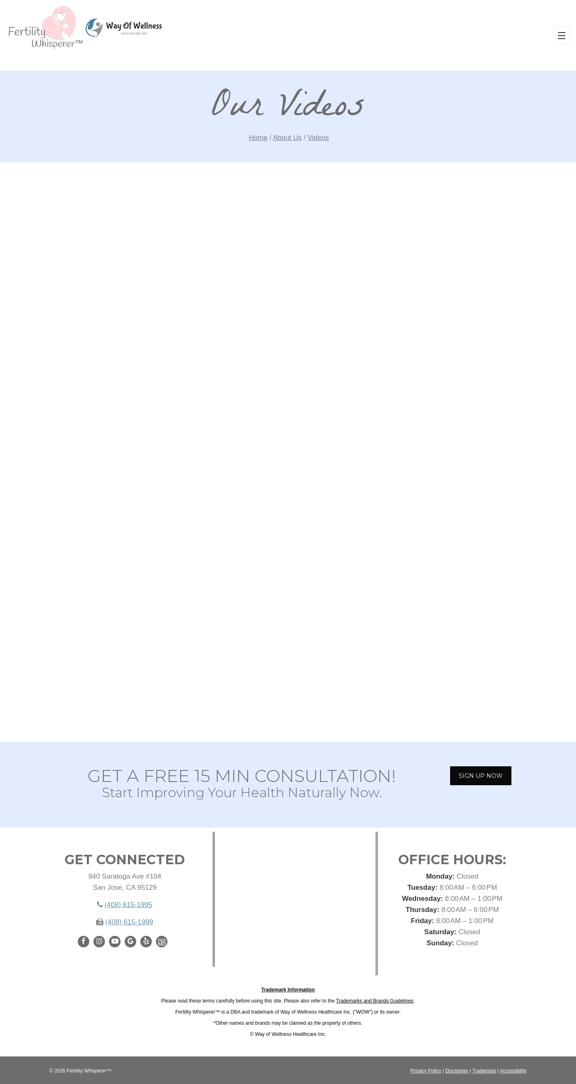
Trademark (484, 1071)
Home (258, 138)
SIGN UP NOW (481, 775)
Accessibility (513, 1071)
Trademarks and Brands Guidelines (374, 1001)
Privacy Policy (426, 1071)
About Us (287, 138)
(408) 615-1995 (128, 905)
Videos (318, 138)
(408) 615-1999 (129, 922)
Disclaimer (456, 1071)
